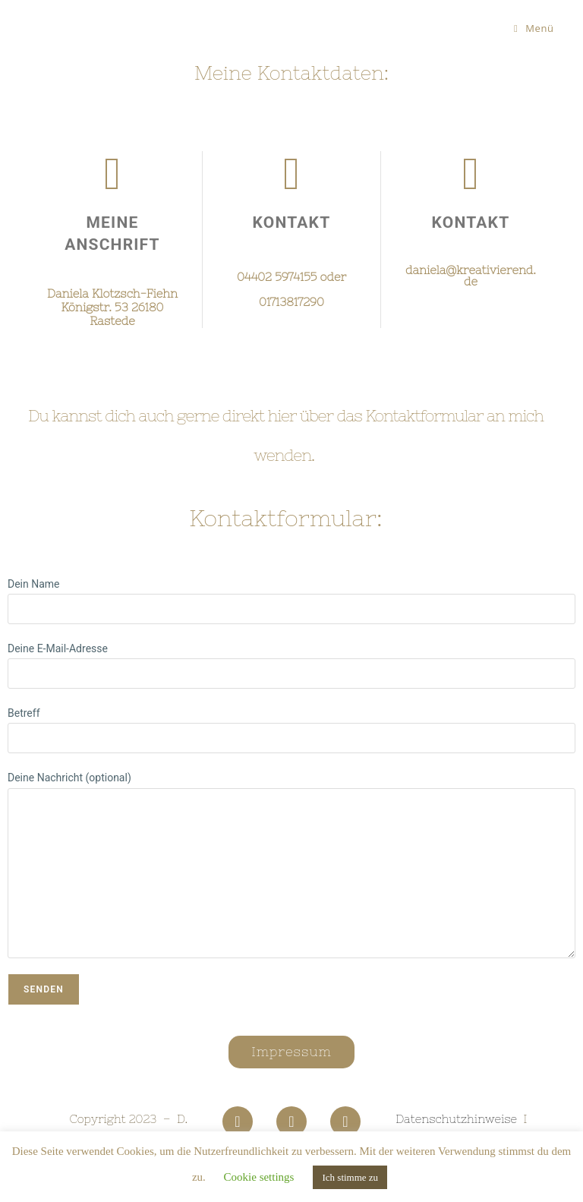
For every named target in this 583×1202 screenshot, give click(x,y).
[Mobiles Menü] (534, 28)
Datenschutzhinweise (456, 1118)
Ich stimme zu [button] (350, 1177)
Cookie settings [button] (259, 1177)
